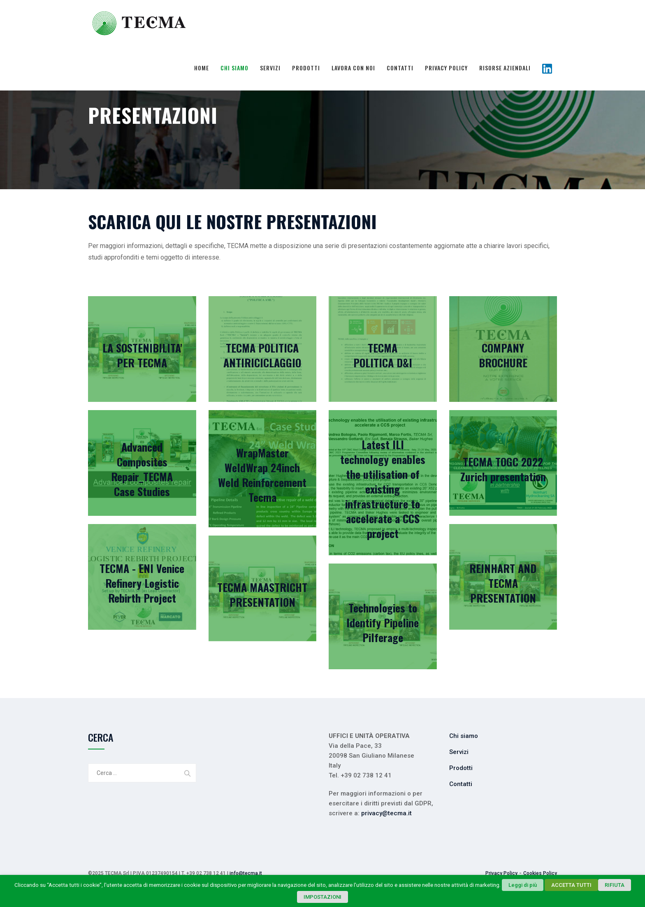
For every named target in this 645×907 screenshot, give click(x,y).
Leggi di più (522, 885)
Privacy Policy (446, 67)
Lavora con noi (353, 67)
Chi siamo (234, 67)
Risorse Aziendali (505, 67)
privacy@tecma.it (386, 813)
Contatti (400, 67)
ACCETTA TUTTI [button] (571, 885)
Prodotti (306, 67)
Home (201, 67)
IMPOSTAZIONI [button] (322, 897)
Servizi (270, 67)
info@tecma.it (246, 873)
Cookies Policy (540, 873)
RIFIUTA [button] (614, 885)
